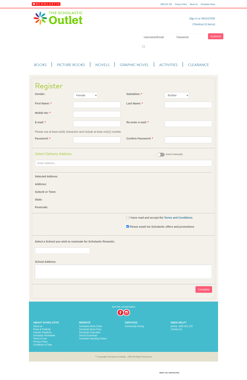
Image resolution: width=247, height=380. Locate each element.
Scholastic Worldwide (44, 335)
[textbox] (123, 163)
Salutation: (134, 94)
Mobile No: (43, 112)
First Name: (43, 103)
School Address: (45, 261)
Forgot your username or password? (193, 46)
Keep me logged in (153, 46)
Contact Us (176, 329)
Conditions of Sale (42, 344)
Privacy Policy (181, 4)
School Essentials (88, 335)
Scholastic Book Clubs (90, 326)
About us (37, 326)
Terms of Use (40, 338)
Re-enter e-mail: (137, 122)
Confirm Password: (139, 138)
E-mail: (40, 122)
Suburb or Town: (45, 191)
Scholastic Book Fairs (90, 329)
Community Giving (134, 326)
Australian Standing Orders (93, 338)
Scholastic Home (208, 4)
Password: (42, 138)
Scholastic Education (90, 332)
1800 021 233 (166, 4)
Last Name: (134, 103)
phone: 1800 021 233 (182, 326)
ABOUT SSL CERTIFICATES (169, 372)
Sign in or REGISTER (202, 18)
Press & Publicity (42, 329)
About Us (194, 4)
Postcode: (41, 207)
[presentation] (64, 222)
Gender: (40, 94)
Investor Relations (42, 332)
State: (38, 199)
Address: (41, 184)
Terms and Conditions (178, 217)
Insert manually (174, 154)
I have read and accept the (161, 217)
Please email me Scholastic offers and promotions (162, 226)
